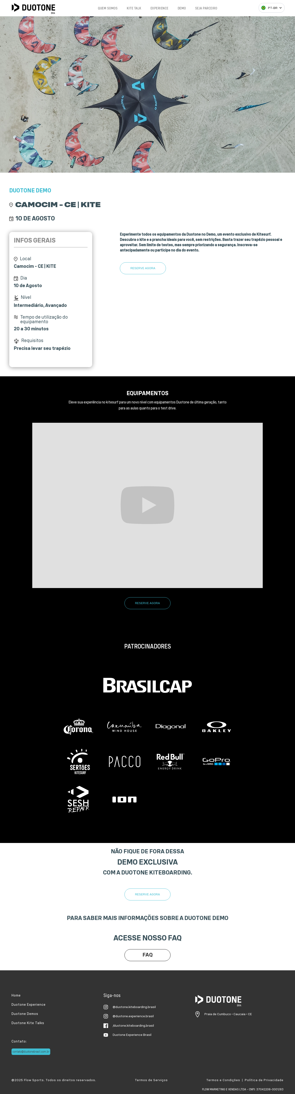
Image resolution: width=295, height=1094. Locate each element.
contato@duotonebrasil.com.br (30, 1051)
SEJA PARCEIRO (206, 8)
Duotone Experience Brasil (132, 1035)
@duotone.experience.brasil (133, 1016)
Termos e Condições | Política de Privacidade (244, 1080)
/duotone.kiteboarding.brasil (133, 1025)
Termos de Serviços (151, 1080)
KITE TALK (134, 8)
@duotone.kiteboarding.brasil (134, 1007)
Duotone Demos (25, 1014)
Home (16, 995)
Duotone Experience (29, 1004)
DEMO (182, 8)
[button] (271, 7)
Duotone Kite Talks (28, 1023)
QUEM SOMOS (108, 8)
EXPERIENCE (159, 8)
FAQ (148, 955)
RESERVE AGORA (142, 268)
